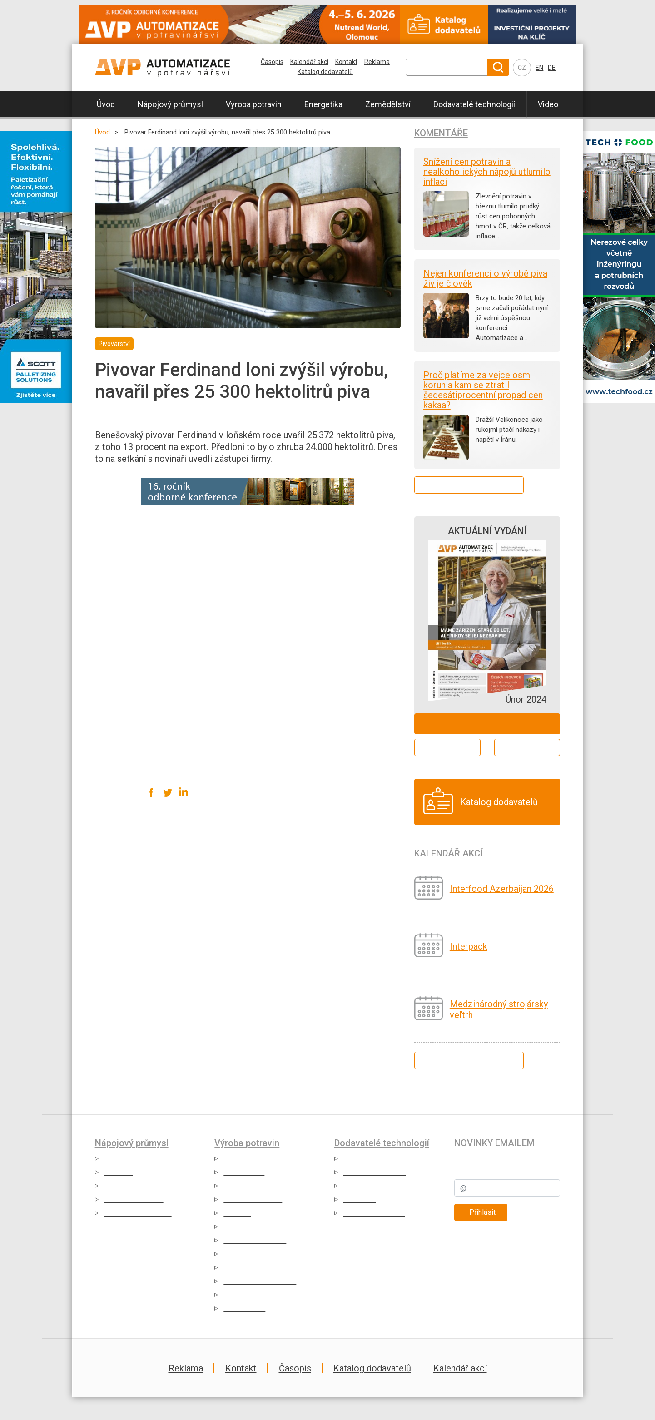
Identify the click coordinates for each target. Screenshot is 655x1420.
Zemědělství (388, 104)
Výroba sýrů (242, 1254)
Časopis (272, 61)
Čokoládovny (243, 1172)
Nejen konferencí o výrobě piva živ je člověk (485, 278)
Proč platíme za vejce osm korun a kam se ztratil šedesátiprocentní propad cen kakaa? (483, 390)
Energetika (323, 104)
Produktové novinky (374, 1172)
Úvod (106, 104)
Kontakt (346, 61)
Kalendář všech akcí (468, 1060)
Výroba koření (245, 1295)
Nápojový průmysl (170, 104)
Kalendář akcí (309, 61)
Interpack (468, 946)
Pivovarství (122, 1158)
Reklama (377, 61)
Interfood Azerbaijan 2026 (502, 888)
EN (539, 67)
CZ (522, 67)
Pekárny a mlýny (249, 1267)
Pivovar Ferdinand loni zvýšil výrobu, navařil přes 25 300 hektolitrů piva (227, 132)
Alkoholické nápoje (134, 1199)
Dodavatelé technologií (474, 104)
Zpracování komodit (254, 1240)
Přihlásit (482, 1212)
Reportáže (359, 1199)
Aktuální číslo (447, 747)
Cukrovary (239, 1158)
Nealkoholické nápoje (138, 1213)
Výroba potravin (254, 104)
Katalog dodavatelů (325, 71)
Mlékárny (118, 1172)
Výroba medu (244, 1308)
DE (552, 67)
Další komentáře (469, 484)
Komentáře (441, 133)
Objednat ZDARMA (487, 723)
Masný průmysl (248, 1226)
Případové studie (370, 1186)
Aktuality (357, 1158)
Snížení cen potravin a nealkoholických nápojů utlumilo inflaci (487, 172)
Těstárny (237, 1213)
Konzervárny (243, 1186)
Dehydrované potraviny (259, 1281)
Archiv (527, 747)
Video (548, 104)
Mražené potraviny (252, 1199)
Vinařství (118, 1186)
